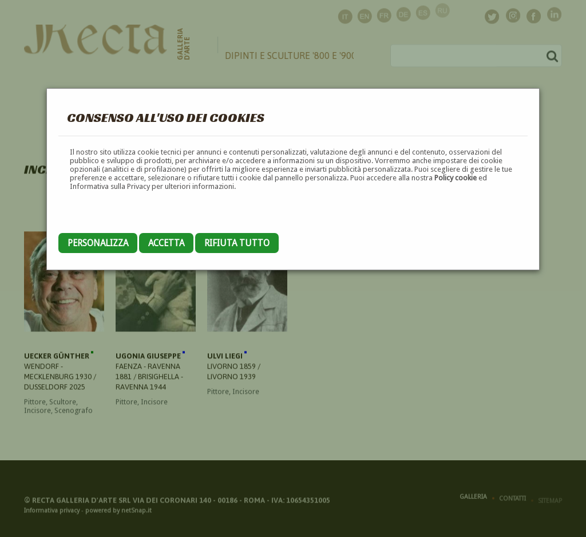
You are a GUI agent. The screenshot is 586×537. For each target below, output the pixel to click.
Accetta (166, 243)
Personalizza (98, 243)
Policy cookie (455, 177)
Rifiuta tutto (237, 243)
